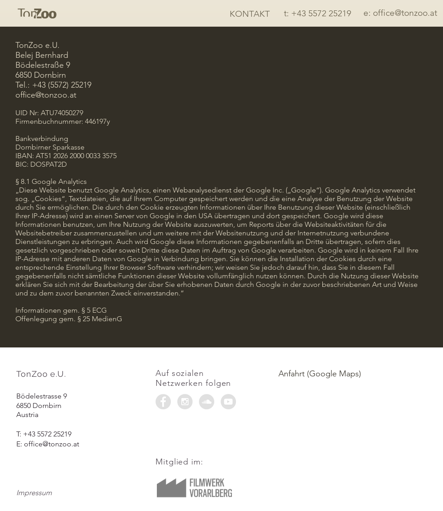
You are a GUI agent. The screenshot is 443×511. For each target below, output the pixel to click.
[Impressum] (48, 493)
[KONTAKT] (250, 14)
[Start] (37, 14)
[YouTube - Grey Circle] (228, 401)
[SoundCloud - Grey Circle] (206, 401)
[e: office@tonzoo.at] (400, 13)
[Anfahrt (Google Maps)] (352, 374)
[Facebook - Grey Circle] (163, 401)
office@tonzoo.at (51, 444)
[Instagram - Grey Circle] (185, 401)
